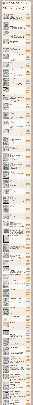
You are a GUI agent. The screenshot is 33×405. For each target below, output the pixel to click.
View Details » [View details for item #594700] (27, 17)
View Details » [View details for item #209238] (27, 263)
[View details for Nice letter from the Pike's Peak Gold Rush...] (6, 125)
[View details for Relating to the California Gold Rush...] (6, 144)
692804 (11, 196)
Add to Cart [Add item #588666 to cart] (27, 193)
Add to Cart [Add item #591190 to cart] (27, 150)
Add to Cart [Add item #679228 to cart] (27, 166)
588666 (11, 189)
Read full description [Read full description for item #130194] (17, 238)
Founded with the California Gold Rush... (14, 235)
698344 (11, 221)
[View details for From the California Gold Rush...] (6, 372)
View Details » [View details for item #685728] (27, 81)
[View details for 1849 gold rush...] (6, 169)
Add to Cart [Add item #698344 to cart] (27, 225)
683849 (11, 121)
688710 (11, 95)
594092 (11, 214)
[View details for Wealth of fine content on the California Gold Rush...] (6, 212)
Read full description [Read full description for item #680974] (14, 135)
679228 (11, 162)
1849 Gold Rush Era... (12, 14)
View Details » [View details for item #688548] (27, 57)
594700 (11, 15)
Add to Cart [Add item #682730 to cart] (27, 43)
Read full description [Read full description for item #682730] (19, 45)
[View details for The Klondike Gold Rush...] (6, 133)
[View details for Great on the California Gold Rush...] (6, 110)
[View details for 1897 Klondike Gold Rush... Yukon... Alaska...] (6, 398)
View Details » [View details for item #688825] (27, 256)
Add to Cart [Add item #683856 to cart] (27, 184)
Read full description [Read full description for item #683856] (13, 186)
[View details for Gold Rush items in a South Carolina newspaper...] (6, 225)
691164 (11, 32)
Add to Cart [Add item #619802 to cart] (27, 141)
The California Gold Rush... (13, 78)
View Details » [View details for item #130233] (27, 319)
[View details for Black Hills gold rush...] (6, 345)
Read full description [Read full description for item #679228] (15, 168)
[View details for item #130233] (5, 320)
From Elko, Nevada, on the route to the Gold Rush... (16, 260)
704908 (11, 47)
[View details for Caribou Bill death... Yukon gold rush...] (6, 354)
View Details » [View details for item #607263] (27, 310)
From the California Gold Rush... (13, 365)
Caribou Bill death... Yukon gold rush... (14, 347)
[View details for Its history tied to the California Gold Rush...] (6, 251)
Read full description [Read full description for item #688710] (15, 101)
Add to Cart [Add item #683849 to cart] (27, 125)
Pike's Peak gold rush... (12, 289)
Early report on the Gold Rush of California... (15, 280)
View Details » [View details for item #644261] (27, 247)
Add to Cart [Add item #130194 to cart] (27, 239)
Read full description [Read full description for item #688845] (22, 369)
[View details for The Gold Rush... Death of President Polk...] (6, 218)
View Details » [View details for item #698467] (27, 231)
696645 (11, 62)
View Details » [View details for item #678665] (27, 325)
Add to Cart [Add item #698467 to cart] (27, 232)
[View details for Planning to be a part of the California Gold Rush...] (6, 160)
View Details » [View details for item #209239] (27, 277)
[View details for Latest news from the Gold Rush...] (6, 66)
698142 (11, 171)
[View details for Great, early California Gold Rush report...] (6, 178)
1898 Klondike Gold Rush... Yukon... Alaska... (15, 382)
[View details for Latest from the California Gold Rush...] (6, 51)
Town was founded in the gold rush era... (14, 87)
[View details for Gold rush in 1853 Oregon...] (6, 193)
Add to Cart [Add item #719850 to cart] (27, 209)
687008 (11, 103)
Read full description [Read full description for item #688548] (21, 60)
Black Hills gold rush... (12, 338)
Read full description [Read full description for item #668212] (16, 159)
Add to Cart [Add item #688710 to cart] (27, 99)
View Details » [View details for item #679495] (27, 377)
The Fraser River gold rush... (13, 69)
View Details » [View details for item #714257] (27, 385)
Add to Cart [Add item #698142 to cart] (27, 175)
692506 (11, 23)
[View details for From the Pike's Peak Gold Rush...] (6, 187)
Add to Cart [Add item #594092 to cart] (27, 218)
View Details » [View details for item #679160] (27, 394)
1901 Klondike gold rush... (13, 322)
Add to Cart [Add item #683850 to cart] (27, 116)
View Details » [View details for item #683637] (27, 333)
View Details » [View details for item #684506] (27, 90)
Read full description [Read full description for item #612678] (17, 362)
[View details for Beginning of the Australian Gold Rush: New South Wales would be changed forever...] (6, 29)
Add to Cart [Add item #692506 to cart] (27, 26)
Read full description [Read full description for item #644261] (17, 248)
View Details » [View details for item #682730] (27, 42)
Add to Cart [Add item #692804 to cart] (27, 200)
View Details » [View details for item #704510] (27, 269)
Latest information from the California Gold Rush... (15, 298)
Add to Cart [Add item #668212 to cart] (27, 157)
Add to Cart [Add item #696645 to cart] (27, 66)
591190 (11, 146)
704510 (11, 267)
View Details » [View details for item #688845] (27, 368)
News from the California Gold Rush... (14, 253)
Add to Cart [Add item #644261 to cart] (27, 248)
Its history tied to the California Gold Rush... (15, 244)
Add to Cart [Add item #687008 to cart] (27, 107)
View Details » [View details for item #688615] (27, 350)
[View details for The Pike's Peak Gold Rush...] (6, 203)
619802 (11, 137)
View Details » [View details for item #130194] (27, 238)
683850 (11, 112)
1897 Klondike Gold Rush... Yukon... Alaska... (15, 374)
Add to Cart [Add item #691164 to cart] (27, 35)
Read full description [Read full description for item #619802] (12, 143)
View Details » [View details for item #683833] (27, 72)
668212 (11, 153)
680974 (11, 129)
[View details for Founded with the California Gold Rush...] (6, 242)
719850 (11, 205)
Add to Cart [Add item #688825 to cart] (27, 257)
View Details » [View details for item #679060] (27, 403)
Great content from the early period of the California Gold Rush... (17, 54)
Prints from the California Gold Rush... (14, 228)
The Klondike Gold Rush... (13, 39)
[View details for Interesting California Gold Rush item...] (6, 150)
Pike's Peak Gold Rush (13, 117)
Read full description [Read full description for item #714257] (12, 388)
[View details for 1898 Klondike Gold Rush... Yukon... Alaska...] (6, 389)
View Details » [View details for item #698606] (27, 283)
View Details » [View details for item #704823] (27, 301)
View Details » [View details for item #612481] (27, 341)
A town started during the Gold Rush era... (14, 316)
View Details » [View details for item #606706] (27, 292)
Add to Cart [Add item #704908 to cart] (27, 51)
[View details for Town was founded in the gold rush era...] (6, 99)
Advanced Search (28, 9)
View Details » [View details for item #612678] (27, 359)
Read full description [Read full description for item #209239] (18, 278)
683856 (11, 180)
